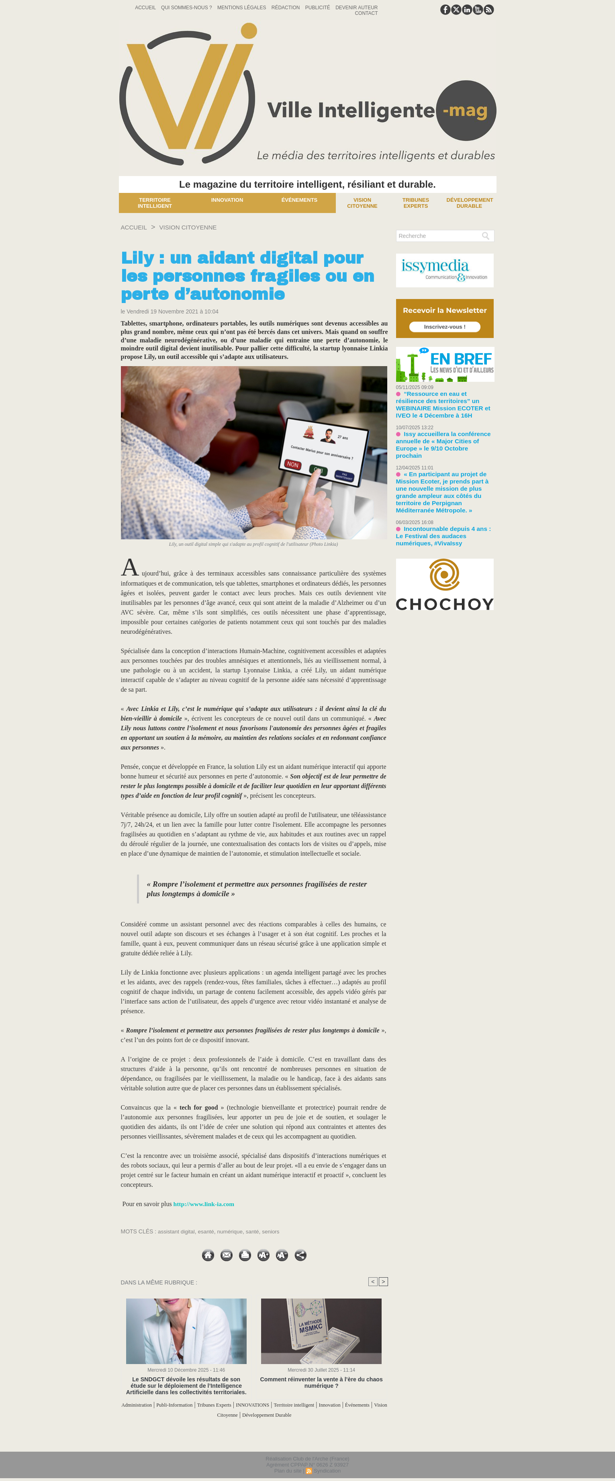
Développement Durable (470, 203)
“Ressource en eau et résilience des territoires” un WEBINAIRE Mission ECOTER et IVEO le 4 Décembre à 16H (444, 399)
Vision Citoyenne (362, 203)
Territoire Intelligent (155, 203)
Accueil (146, 7)
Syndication (327, 1470)
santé (256, 1231)
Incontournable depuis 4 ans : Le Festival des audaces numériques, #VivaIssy (441, 499)
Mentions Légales (242, 7)
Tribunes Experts (248, 1404)
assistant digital (177, 1231)
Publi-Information (199, 1404)
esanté (208, 1231)
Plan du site (288, 1470)
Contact (366, 13)
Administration (151, 1404)
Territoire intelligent (348, 1404)
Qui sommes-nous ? (187, 7)
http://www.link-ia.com (205, 1203)
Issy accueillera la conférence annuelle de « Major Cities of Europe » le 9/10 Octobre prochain (443, 429)
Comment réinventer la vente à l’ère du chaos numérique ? (321, 1383)
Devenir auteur (356, 7)
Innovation (227, 200)
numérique (232, 1231)
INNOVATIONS (296, 1404)
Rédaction (286, 7)
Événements (300, 200)
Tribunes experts (416, 203)
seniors (275, 1231)
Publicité (318, 7)
